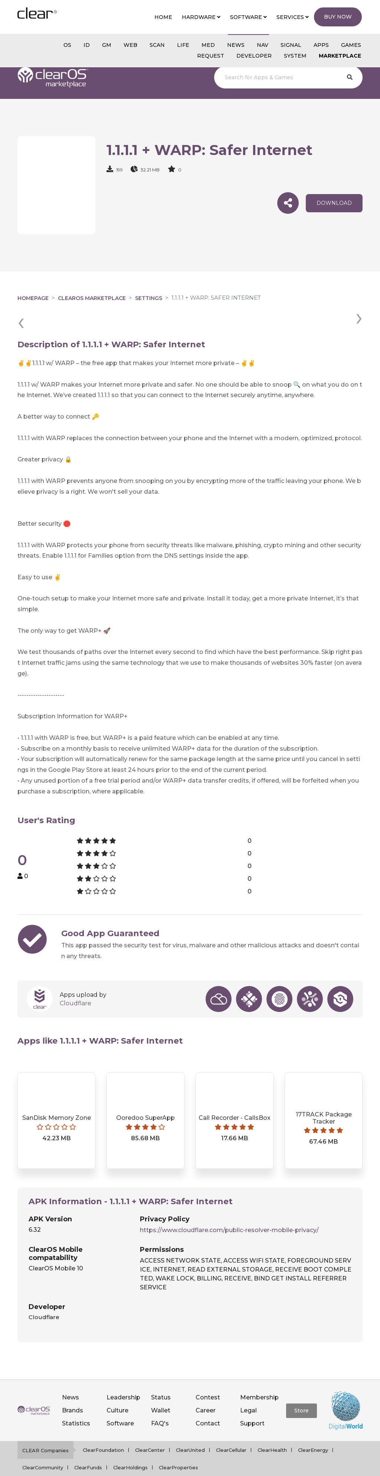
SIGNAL (291, 45)
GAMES (351, 45)
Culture (117, 1391)
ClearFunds (88, 1448)
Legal (248, 1391)
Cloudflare (75, 984)
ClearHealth (272, 1431)
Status (161, 1378)
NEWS (236, 45)
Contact (208, 1404)
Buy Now (338, 16)
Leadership (123, 1378)
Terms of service (245, 1466)
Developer (254, 55)
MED (208, 45)
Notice (281, 1466)
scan (157, 45)
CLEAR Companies (45, 1431)
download (334, 203)
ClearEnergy (313, 1431)
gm (106, 45)
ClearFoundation (103, 1431)
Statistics (76, 1404)
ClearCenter (150, 1431)
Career (206, 1391)
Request (210, 55)
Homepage (33, 298)
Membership (259, 1378)
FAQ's (160, 1404)
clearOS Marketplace (92, 298)
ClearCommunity (42, 1448)
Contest (208, 1378)
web (130, 45)
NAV (262, 45)
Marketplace (340, 55)
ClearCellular (231, 1431)
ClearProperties (178, 1448)
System (295, 55)
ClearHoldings (130, 1448)
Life (183, 45)
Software (120, 1404)
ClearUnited (190, 1431)
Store (301, 1391)
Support (252, 1404)
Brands (72, 1391)
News (70, 1378)
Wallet (160, 1391)
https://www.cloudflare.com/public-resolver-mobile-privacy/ (229, 1211)
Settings (148, 298)
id (86, 45)
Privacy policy (199, 1466)
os (67, 45)
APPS (321, 45)
